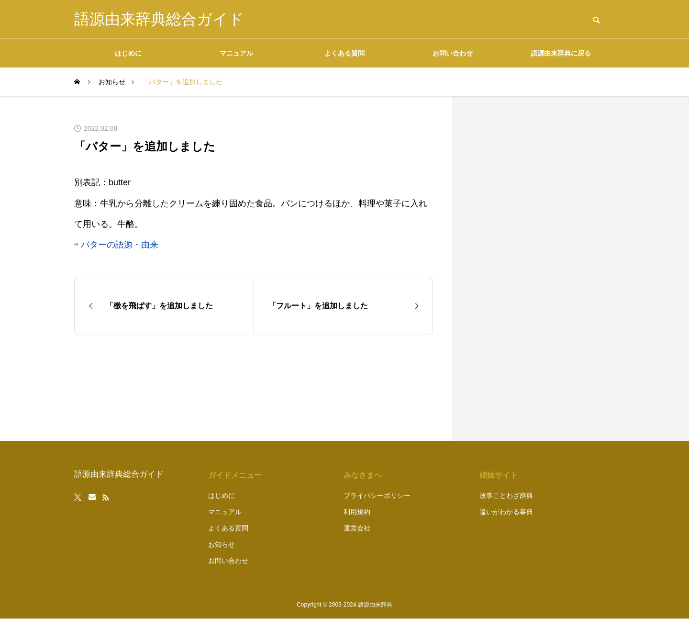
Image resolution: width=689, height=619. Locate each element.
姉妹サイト (498, 475)
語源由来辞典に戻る (561, 53)
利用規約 (357, 512)
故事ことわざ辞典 (506, 495)
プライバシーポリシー (377, 495)
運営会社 (357, 528)
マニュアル (236, 53)
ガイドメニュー (235, 475)
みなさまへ (363, 475)
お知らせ (221, 544)
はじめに (128, 53)
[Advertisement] (543, 268)
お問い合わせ (453, 53)
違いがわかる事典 (506, 512)
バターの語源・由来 (119, 244)
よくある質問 (344, 53)
